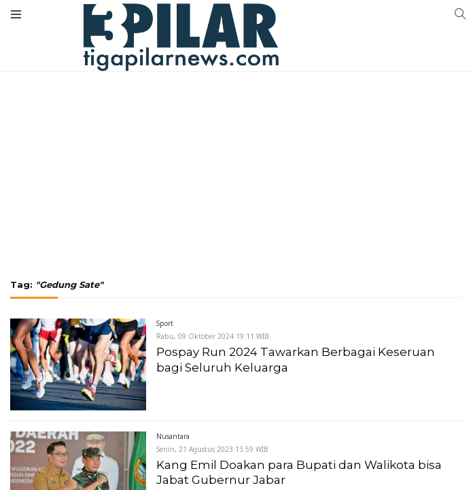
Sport (164, 323)
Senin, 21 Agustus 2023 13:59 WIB (212, 449)
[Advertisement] (236, 102)
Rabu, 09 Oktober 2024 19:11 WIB (212, 336)
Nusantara (173, 436)
